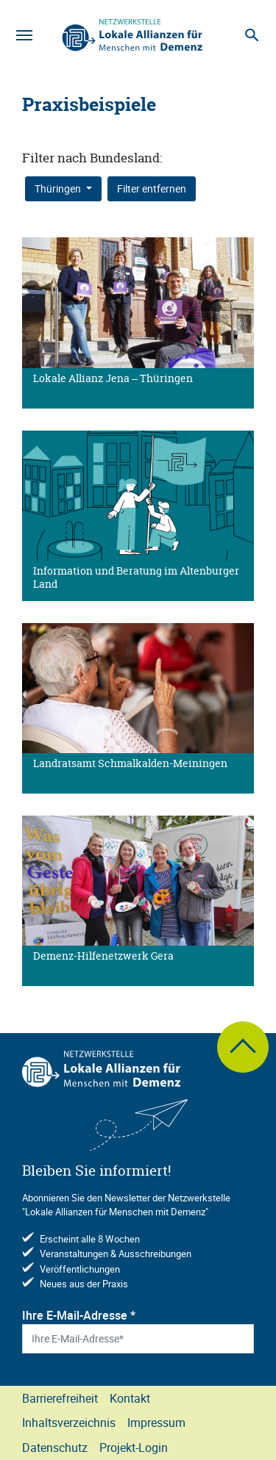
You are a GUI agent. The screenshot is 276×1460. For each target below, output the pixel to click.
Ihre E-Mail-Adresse (78, 1315)
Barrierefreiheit (60, 1398)
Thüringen (59, 188)
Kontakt (130, 1398)
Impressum (156, 1422)
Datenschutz (55, 1447)
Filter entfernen (151, 188)
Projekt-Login (133, 1447)
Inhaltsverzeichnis (69, 1422)
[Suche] (251, 35)
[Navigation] (24, 35)
